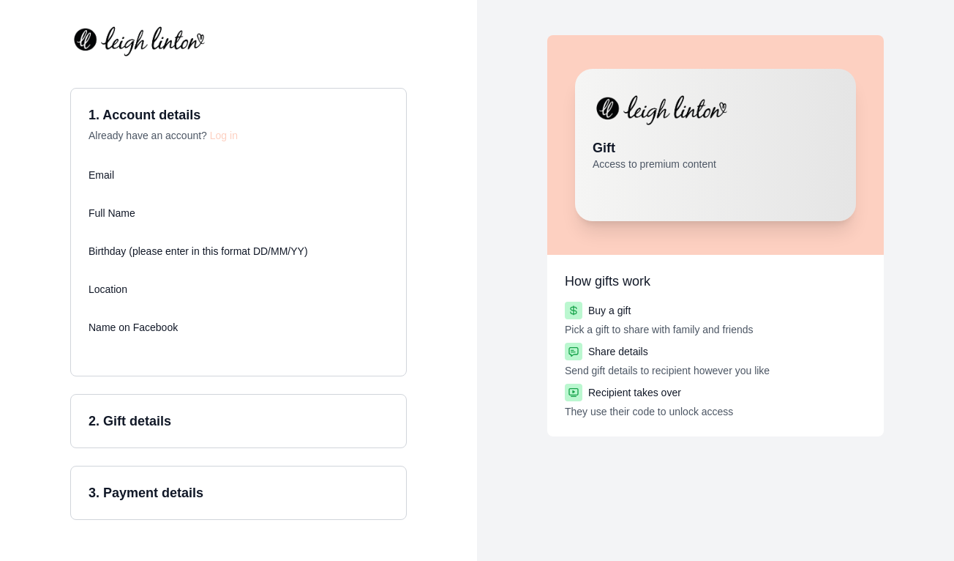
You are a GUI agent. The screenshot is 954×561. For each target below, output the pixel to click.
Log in (224, 135)
